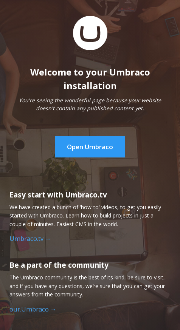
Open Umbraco (90, 146)
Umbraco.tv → (30, 238)
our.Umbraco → (32, 309)
